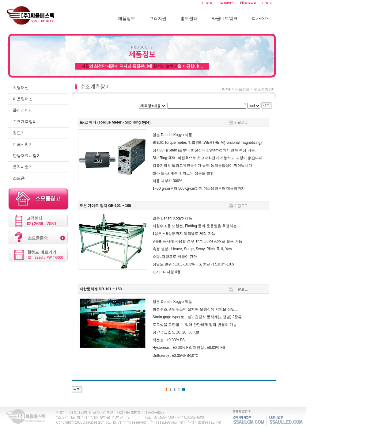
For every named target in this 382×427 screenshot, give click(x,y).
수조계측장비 (25, 121)
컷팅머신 (21, 87)
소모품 (19, 178)
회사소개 (260, 18)
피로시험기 (23, 144)
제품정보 (126, 18)
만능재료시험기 (27, 155)
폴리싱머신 (23, 110)
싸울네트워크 (224, 18)
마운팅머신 (23, 99)
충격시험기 (23, 167)
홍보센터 (189, 18)
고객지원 (157, 18)
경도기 (19, 133)
